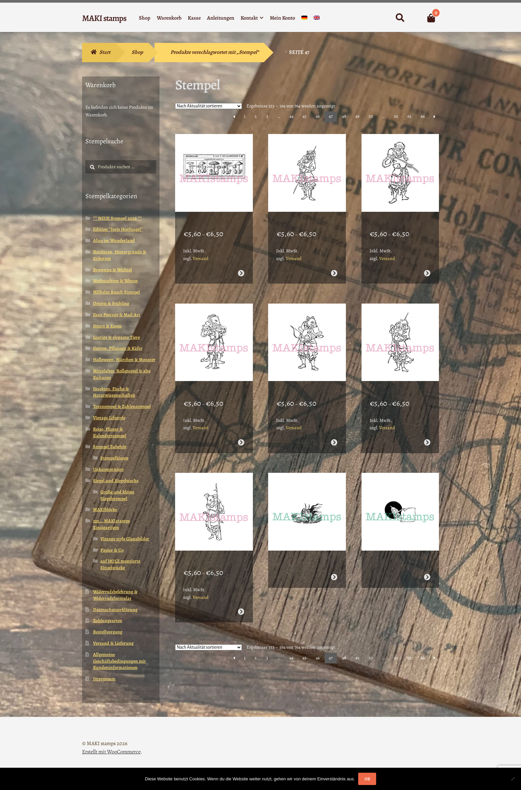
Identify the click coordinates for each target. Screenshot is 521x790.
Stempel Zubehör (110, 447)
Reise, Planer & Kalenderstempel (109, 432)
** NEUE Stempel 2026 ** (117, 218)
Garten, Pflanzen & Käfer (118, 348)
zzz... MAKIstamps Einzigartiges (111, 524)
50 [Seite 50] (370, 116)
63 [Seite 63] (409, 116)
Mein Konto (282, 18)
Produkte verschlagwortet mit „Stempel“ (214, 52)
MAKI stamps (104, 18)
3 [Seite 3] (267, 116)
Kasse (194, 18)
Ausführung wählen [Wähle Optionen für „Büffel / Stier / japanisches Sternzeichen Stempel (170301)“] (241, 586)
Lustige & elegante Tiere (116, 337)
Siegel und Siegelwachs (116, 480)
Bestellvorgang (107, 632)
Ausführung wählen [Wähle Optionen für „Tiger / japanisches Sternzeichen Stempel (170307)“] (334, 264)
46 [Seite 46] (318, 116)
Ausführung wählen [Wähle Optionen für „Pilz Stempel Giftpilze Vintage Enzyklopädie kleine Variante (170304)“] (241, 264)
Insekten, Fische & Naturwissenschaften (114, 392)
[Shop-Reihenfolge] (208, 106)
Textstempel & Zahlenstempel (122, 406)
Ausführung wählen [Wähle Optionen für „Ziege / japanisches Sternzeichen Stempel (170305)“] (241, 425)
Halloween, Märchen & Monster (124, 359)
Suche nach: (400, 18)
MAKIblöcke (105, 509)
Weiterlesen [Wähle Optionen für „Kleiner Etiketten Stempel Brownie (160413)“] (427, 551)
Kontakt (249, 18)
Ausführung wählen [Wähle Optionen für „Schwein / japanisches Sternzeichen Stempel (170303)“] (334, 425)
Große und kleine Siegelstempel (117, 495)
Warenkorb (169, 18)
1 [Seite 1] (245, 116)
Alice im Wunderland (114, 240)
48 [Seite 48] (344, 116)
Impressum (104, 679)
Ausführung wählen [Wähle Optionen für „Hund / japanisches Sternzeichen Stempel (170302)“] (427, 425)
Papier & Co (112, 550)
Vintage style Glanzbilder (124, 539)
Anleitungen (220, 18)
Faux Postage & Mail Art (116, 315)
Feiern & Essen (107, 326)
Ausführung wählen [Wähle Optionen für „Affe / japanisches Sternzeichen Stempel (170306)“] (427, 264)
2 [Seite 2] (256, 116)
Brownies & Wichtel (112, 270)
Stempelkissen (114, 458)
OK (367, 779)
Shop (145, 18)
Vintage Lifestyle (109, 418)
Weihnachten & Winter (115, 281)
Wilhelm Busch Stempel (116, 292)
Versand (201, 250)
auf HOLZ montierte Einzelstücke (120, 564)
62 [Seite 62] (396, 116)
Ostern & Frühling (111, 303)
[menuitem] (304, 19)
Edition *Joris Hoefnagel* (118, 229)
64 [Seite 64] (423, 116)
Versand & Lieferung (113, 643)
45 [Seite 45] (304, 116)
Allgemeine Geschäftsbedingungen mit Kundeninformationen (119, 661)
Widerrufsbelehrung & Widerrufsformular (115, 595)
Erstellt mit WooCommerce (111, 751)
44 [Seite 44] (291, 116)
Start (104, 52)
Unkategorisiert (108, 469)
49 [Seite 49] (357, 116)
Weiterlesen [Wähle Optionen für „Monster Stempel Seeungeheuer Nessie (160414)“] (334, 551)
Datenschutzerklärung (115, 609)
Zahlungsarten (107, 620)
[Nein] (512, 778)
